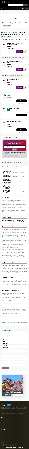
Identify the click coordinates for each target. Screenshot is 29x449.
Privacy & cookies (4, 435)
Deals (24, 39)
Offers (18, 39)
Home (3, 426)
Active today (4, 39)
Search (25, 5)
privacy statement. (7, 153)
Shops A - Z (3, 422)
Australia (25, 8)
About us (3, 420)
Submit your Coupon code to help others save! (9, 353)
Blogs (3, 424)
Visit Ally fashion (7, 25)
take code (19, 51)
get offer (21, 100)
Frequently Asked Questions (6, 431)
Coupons (11, 39)
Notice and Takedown (5, 433)
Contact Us (3, 437)
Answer (25, 221)
